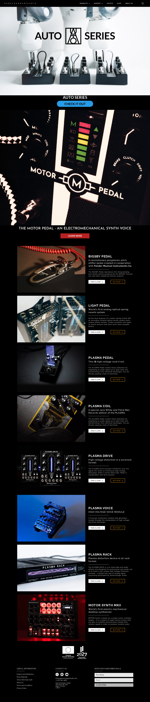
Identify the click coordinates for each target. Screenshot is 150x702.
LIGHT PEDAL (99, 305)
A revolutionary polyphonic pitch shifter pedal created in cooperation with (110, 263)
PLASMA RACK (100, 554)
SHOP (119, 3)
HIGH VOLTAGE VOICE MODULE (106, 512)
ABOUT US (129, 3)
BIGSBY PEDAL (100, 256)
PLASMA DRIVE (100, 456)
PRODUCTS (85, 3)
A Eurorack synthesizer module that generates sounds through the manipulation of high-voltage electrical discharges (108, 520)
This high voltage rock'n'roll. (106, 361)
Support (98, 3)
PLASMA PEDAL (101, 358)
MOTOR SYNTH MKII (104, 605)
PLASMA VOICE (100, 508)
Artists (110, 3)
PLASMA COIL (99, 406)
